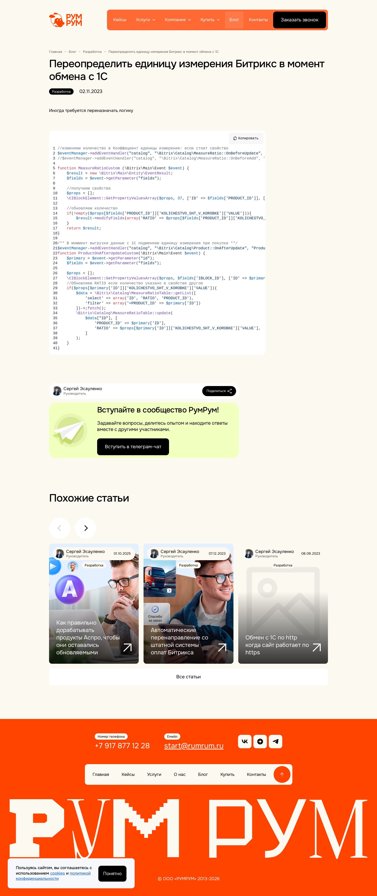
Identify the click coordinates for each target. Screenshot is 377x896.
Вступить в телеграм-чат (133, 447)
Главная (101, 774)
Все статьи (188, 677)
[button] (59, 528)
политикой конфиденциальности (53, 876)
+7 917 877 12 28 (121, 746)
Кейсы (119, 19)
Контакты (258, 19)
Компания (175, 19)
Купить (207, 19)
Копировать (248, 138)
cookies (57, 873)
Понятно (112, 873)
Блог (234, 19)
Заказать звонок (299, 20)
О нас (180, 774)
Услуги (143, 19)
